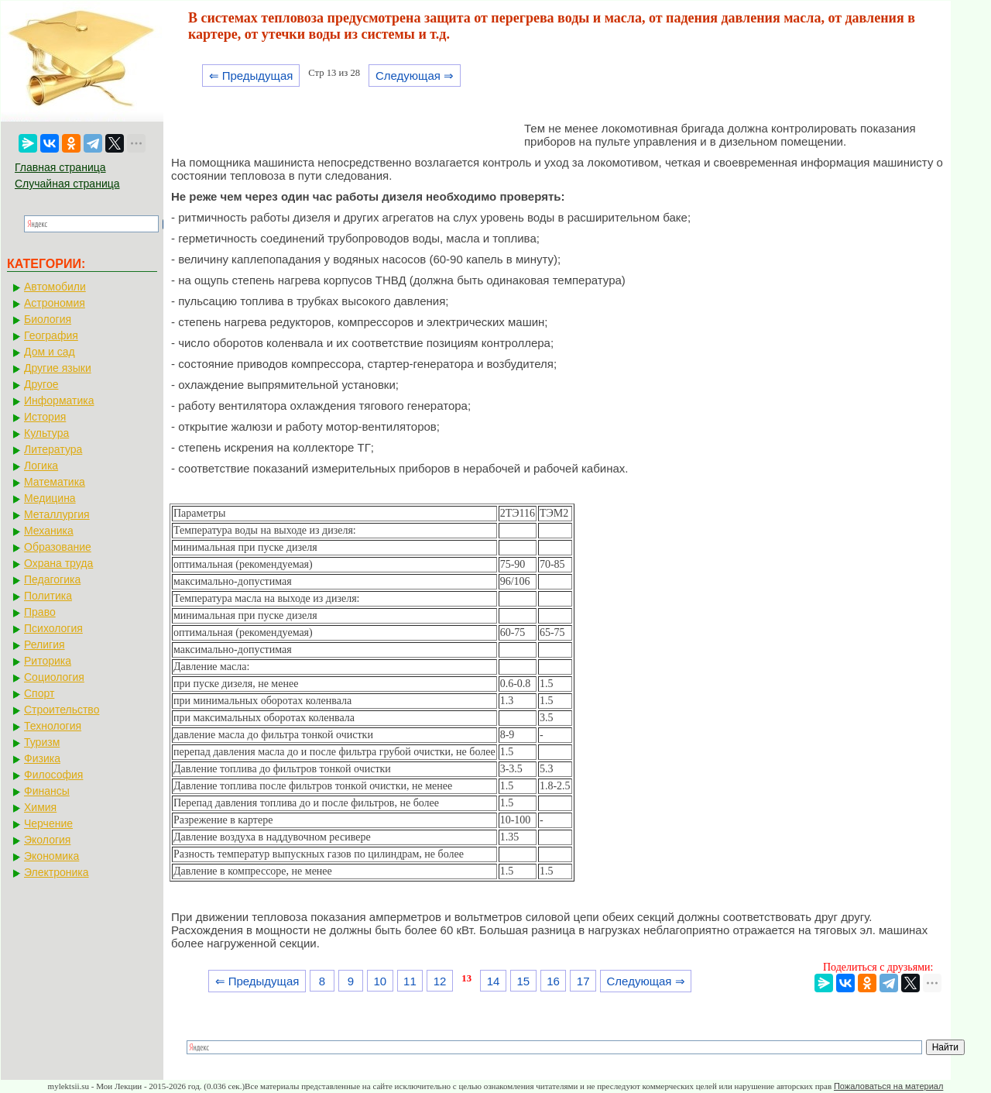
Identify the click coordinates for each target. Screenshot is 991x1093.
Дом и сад (49, 351)
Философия (53, 774)
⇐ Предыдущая (251, 75)
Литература (53, 449)
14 (493, 981)
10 (379, 981)
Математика (54, 482)
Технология (52, 726)
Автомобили (55, 286)
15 (523, 981)
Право (40, 612)
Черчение (48, 823)
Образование (57, 547)
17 (583, 981)
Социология (54, 677)
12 (440, 981)
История (45, 417)
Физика (42, 758)
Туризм (42, 742)
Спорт (39, 693)
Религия (44, 644)
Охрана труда (58, 563)
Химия (40, 807)
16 (553, 981)
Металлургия (57, 514)
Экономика (51, 856)
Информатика (59, 400)
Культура (46, 433)
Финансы (47, 791)
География (51, 335)
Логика (41, 465)
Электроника (56, 872)
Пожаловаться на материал (888, 1086)
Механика (49, 530)
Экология (47, 839)
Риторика (47, 661)
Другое (41, 384)
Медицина (50, 498)
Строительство (61, 709)
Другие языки (57, 368)
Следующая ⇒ (414, 75)
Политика (48, 595)
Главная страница (60, 167)
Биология (47, 319)
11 (410, 981)
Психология (53, 628)
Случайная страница (67, 183)
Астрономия (54, 303)
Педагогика (52, 579)
